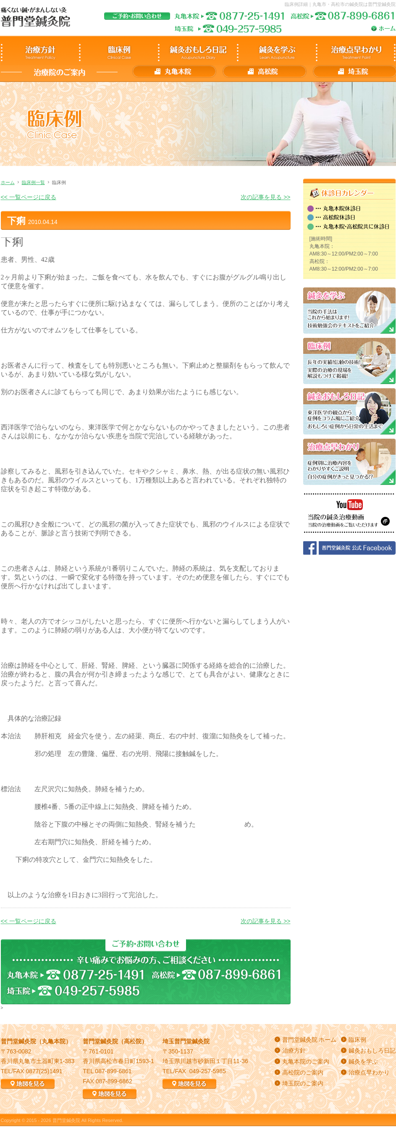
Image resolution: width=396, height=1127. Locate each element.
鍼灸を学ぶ (363, 1061)
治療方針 (294, 1050)
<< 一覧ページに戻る (28, 197)
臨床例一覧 (33, 182)
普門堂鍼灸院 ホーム (309, 1039)
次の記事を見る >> (265, 197)
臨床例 (357, 1039)
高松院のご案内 (302, 1072)
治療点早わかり (369, 1072)
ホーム (8, 182)
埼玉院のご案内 (302, 1083)
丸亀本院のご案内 (305, 1061)
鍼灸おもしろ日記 (372, 1050)
